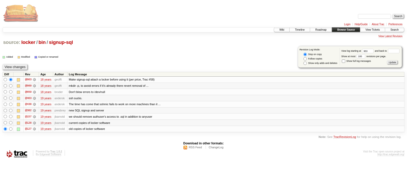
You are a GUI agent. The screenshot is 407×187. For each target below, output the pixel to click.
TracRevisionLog (344, 137)
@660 (28, 86)
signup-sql (61, 42)
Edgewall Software (50, 154)
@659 (28, 92)
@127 (28, 129)
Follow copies (312, 59)
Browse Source (346, 29)
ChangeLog (216, 147)
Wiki (281, 29)
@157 (28, 117)
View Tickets (372, 29)
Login (347, 24)
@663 (28, 79)
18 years (45, 79)
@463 (28, 98)
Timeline (299, 29)
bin (41, 42)
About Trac (378, 24)
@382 (28, 111)
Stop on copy (312, 54)
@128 (28, 123)
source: (11, 42)
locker (28, 42)
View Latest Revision (390, 36)
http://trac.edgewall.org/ (390, 154)
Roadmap (321, 29)
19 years (45, 98)
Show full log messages (356, 61)
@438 (28, 104)
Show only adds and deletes (320, 63)
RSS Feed (195, 147)
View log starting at (358, 51)
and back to (387, 51)
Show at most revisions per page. (363, 56)
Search (394, 29)
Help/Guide (361, 24)
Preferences (396, 24)
